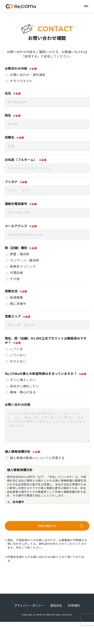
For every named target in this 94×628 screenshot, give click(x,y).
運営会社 (56, 611)
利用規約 (74, 611)
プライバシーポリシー (29, 611)
